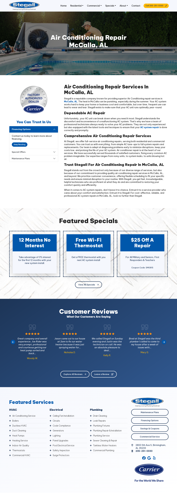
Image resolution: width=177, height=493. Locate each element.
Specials (108, 6)
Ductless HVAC (20, 426)
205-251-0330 (144, 451)
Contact (134, 6)
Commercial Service (150, 437)
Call (155, 6)
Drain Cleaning (100, 416)
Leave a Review (103, 375)
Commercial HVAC (21, 456)
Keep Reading (19, 145)
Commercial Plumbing (104, 451)
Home (62, 6)
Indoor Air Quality (21, 446)
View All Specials (88, 285)
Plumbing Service (102, 436)
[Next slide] (164, 343)
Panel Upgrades (61, 441)
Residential (74, 6)
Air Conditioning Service (24, 416)
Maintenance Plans (21, 159)
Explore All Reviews (75, 375)
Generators (59, 431)
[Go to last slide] (13, 343)
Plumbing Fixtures (102, 426)
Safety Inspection (62, 451)
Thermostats (19, 451)
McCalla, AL (71, 102)
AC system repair (150, 128)
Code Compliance (62, 426)
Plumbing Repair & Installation (108, 431)
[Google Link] (149, 459)
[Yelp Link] (154, 459)
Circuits (57, 421)
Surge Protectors (62, 456)
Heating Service (20, 441)
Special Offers (18, 153)
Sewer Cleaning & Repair (105, 441)
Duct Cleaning (19, 431)
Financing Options (21, 130)
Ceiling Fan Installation (64, 416)
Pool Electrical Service (64, 446)
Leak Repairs (99, 421)
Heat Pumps (18, 436)
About (121, 6)
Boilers (15, 421)
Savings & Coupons (149, 429)
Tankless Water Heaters (105, 446)
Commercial (92, 6)
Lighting (57, 436)
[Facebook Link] (144, 459)
